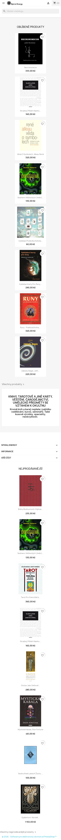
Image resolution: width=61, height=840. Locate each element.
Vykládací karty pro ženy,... (30, 284)
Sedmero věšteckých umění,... (31, 197)
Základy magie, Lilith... (30, 371)
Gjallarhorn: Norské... (31, 817)
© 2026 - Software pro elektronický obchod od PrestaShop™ (29, 836)
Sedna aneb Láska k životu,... (30, 773)
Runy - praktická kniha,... (30, 327)
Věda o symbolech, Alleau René (30, 154)
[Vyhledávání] (30, 11)
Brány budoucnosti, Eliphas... (30, 509)
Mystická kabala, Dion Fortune (30, 729)
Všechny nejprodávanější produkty (18, 832)
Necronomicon (30, 67)
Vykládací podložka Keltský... (30, 241)
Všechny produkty (13, 384)
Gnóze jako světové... (30, 685)
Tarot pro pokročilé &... (30, 597)
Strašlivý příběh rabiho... (30, 111)
